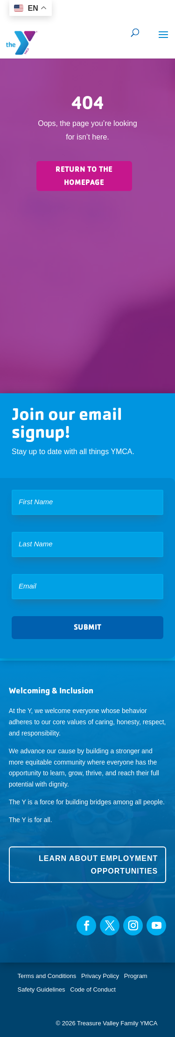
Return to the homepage (84, 175)
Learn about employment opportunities (98, 864)
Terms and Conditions (47, 975)
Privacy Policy (100, 975)
